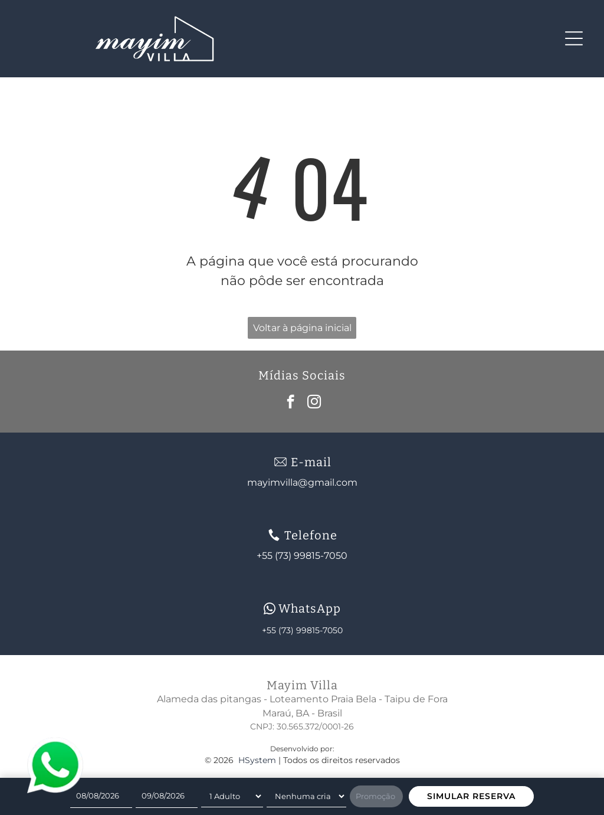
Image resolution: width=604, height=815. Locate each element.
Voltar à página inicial (302, 327)
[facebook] (290, 403)
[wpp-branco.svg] (269, 608)
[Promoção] (376, 796)
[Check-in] (101, 796)
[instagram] (314, 403)
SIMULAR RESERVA (471, 796)
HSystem (257, 760)
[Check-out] (167, 796)
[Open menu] (574, 38)
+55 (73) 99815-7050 (302, 630)
